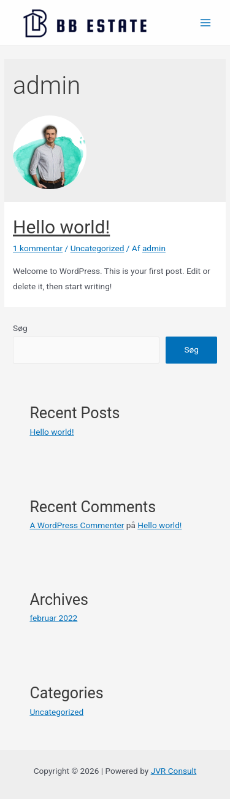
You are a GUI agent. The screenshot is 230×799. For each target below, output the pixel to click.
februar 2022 (53, 618)
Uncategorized (98, 248)
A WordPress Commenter (76, 525)
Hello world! (61, 227)
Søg (20, 328)
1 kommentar (38, 248)
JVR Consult (174, 771)
